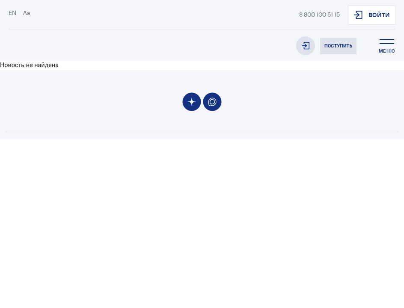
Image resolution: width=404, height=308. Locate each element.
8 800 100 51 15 (319, 14)
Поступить (338, 46)
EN (12, 13)
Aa (26, 13)
